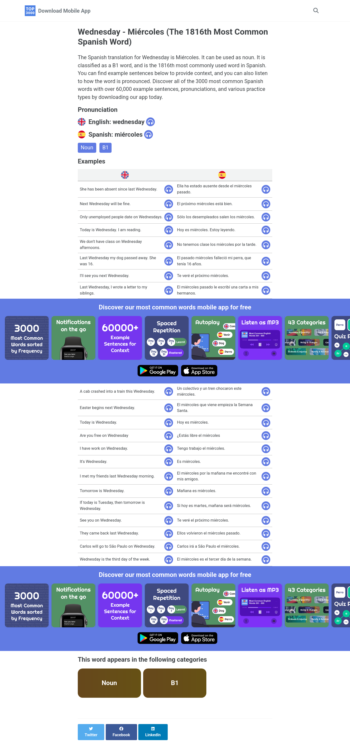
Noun (87, 149)
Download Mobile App (64, 11)
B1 (106, 149)
